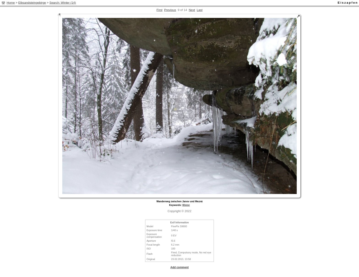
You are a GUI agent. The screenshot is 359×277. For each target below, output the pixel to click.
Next (192, 10)
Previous (170, 10)
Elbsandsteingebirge (32, 2)
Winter (186, 205)
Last (199, 10)
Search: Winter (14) (62, 2)
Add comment (179, 267)
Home (11, 2)
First (160, 10)
